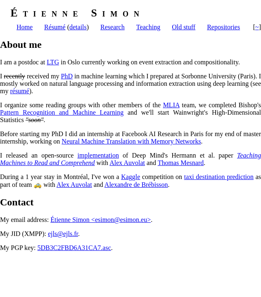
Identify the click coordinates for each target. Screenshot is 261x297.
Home (25, 27)
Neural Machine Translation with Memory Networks (131, 141)
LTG (53, 62)
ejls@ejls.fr (63, 233)
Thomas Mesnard (181, 162)
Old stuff (183, 27)
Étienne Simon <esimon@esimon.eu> (100, 219)
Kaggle (130, 176)
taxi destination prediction (219, 176)
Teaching (148, 27)
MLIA (171, 104)
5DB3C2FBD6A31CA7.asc (74, 247)
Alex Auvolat (127, 162)
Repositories (223, 27)
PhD (67, 76)
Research (112, 27)
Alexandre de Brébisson (136, 184)
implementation (98, 155)
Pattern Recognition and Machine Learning (61, 112)
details (78, 27)
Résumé (55, 27)
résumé (19, 90)
